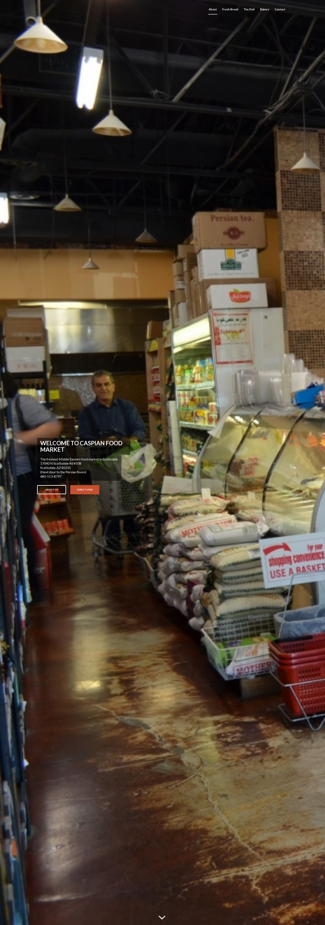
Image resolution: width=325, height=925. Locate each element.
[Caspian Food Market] (68, 9)
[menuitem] (212, 9)
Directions (85, 489)
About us (51, 489)
